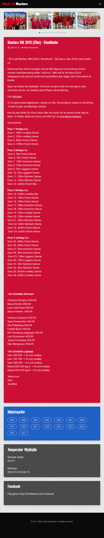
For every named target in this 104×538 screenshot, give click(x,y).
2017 (35, 426)
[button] (100, 4)
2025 (24, 420)
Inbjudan (17, 96)
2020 (82, 420)
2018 (24, 426)
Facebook (47, 493)
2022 (59, 420)
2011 (24, 433)
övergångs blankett (70, 116)
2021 (70, 420)
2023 (47, 420)
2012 (12, 433)
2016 (47, 426)
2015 (59, 426)
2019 (12, 426)
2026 (12, 420)
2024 (35, 420)
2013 (82, 426)
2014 (70, 426)
